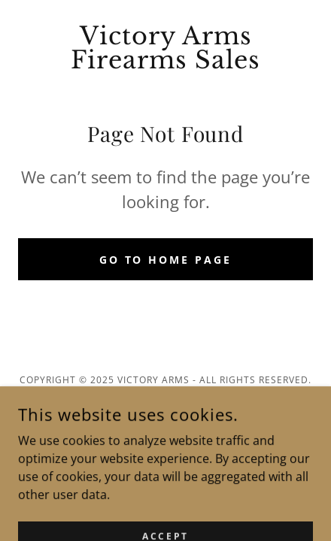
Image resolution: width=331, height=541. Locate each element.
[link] (165, 48)
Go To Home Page (165, 259)
